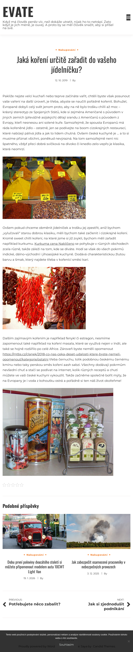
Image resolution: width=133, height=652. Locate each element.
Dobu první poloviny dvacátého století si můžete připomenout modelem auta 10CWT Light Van (34, 566)
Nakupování (67, 50)
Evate (18, 11)
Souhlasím (66, 644)
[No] (128, 641)
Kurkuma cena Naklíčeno (54, 244)
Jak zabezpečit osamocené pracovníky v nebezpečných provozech (98, 564)
